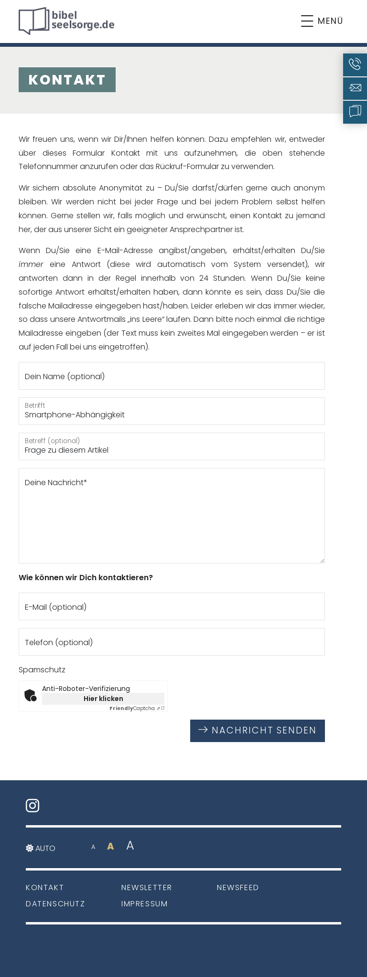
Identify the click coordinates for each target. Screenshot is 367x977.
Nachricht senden (257, 730)
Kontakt (45, 887)
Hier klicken (103, 698)
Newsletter (147, 887)
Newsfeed (238, 887)
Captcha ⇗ (134, 708)
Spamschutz (42, 669)
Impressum (144, 903)
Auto (40, 848)
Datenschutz (56, 903)
